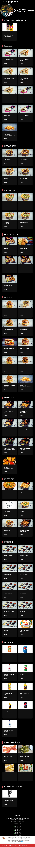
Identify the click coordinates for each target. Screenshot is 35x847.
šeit (22, 841)
